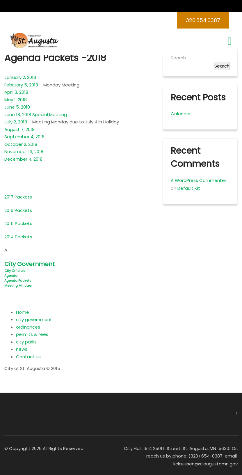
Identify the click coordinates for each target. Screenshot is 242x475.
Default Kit (188, 188)
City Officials (15, 270)
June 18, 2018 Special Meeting (35, 114)
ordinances (28, 327)
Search (178, 58)
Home (22, 312)
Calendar (181, 114)
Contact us (28, 357)
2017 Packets (18, 197)
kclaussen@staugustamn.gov (205, 464)
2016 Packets (18, 210)
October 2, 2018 (20, 144)
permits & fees (32, 334)
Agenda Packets (17, 280)
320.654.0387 (203, 20)
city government (34, 319)
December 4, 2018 (23, 159)
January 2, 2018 (20, 77)
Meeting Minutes (18, 285)
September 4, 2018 (24, 137)
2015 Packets (18, 223)
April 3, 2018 (16, 92)
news (21, 349)
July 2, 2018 (15, 122)
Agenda (10, 275)
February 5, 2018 (21, 85)
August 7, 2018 (19, 129)
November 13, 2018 (23, 151)
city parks (26, 342)
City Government (29, 264)
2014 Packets (18, 237)
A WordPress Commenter (198, 180)
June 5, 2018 (17, 107)
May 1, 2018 (15, 100)
